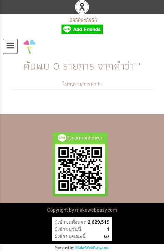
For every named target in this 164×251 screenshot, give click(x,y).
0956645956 (83, 20)
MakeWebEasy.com (92, 247)
